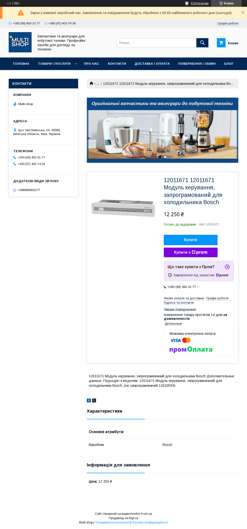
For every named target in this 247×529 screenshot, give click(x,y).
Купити (191, 240)
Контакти (117, 63)
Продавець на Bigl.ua (123, 518)
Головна (21, 63)
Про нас (91, 63)
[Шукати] (202, 42)
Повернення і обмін (197, 63)
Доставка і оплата (152, 63)
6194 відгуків (200, 3)
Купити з (190, 252)
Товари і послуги (54, 63)
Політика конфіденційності (149, 522)
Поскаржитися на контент (112, 522)
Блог (228, 63)
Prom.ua (146, 513)
